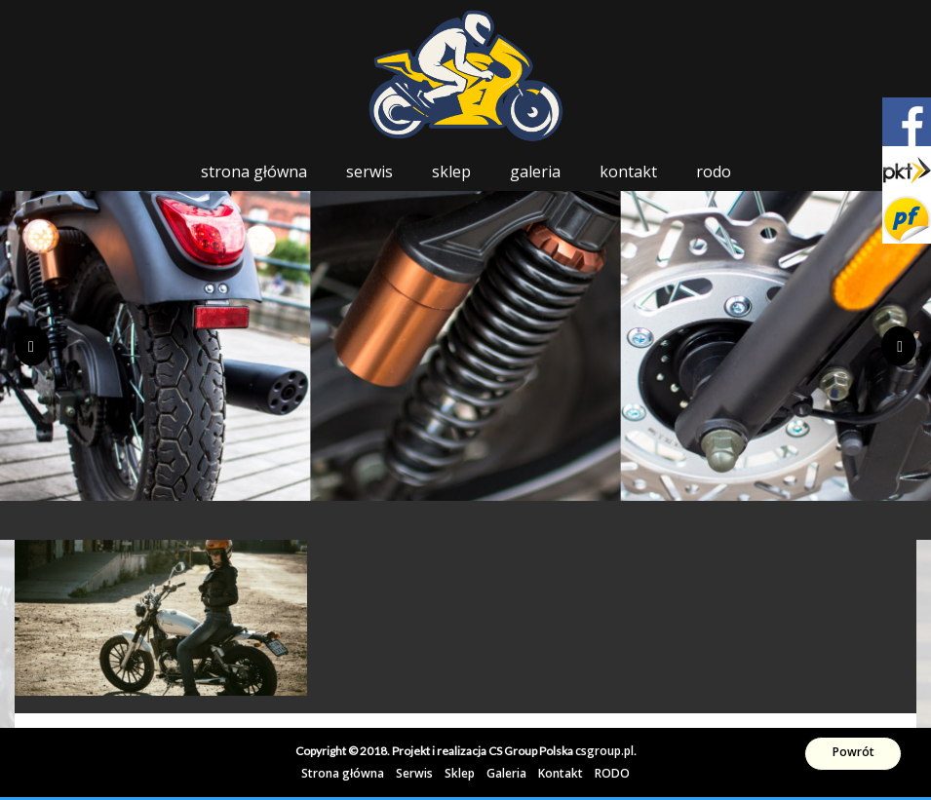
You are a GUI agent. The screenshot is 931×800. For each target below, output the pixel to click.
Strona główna (254, 171)
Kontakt (628, 171)
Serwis (369, 171)
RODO (713, 171)
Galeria (535, 171)
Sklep (451, 171)
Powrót (853, 751)
